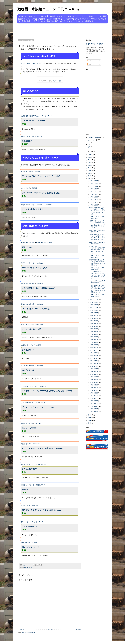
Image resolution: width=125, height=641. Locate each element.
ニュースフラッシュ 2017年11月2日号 (97, 242)
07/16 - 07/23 (94, 337)
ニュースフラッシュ (94, 137)
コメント (90, 64)
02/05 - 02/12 (94, 398)
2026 (90, 154)
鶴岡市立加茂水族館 (27, 283)
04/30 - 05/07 (94, 366)
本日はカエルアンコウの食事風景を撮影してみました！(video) (47, 391)
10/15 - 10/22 (94, 302)
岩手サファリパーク (27, 263)
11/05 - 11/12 (94, 202)
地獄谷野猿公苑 (26, 444)
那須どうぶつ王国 (27, 324)
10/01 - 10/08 (94, 307)
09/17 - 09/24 (94, 313)
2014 (90, 420)
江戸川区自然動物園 (27, 365)
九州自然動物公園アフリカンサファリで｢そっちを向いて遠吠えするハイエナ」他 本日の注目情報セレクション (97, 289)
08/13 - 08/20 (94, 326)
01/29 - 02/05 (94, 401)
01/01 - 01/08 (94, 411)
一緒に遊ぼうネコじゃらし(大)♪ (34, 268)
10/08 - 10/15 (94, 305)
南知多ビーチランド (27, 485)
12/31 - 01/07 (94, 181)
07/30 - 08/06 (94, 331)
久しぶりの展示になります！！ (34, 209)
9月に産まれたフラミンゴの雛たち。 (36, 309)
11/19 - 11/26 (94, 197)
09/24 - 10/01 (94, 310)
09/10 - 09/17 (94, 315)
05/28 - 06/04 (94, 355)
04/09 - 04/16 (94, 374)
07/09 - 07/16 (94, 339)
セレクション (28, 567)
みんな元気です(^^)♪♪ (30, 469)
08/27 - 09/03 (94, 321)
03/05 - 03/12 (94, 387)
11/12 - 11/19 (94, 199)
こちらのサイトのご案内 (94, 44)
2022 (90, 165)
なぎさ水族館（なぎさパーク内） (32, 204)
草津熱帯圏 (25, 345)
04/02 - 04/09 (94, 377)
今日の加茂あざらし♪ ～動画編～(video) (38, 288)
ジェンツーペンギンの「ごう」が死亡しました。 (41, 193)
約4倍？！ (26, 489)
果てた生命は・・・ (30, 247)
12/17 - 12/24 (94, 186)
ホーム (50, 629)
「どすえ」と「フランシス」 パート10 (38, 407)
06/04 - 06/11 (94, 353)
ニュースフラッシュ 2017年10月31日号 (97, 268)
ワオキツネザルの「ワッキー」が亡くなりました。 (42, 176)
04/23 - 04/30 (94, 369)
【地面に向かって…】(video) (33, 121)
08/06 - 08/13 (94, 329)
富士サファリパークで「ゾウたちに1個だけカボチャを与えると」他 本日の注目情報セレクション (97, 250)
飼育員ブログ (40, 485)
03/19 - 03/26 (94, 382)
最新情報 (35, 188)
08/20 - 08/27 (94, 323)
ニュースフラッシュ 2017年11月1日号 (97, 256)
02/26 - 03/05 (94, 390)
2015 (90, 417)
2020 (90, 170)
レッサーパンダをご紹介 (31, 329)
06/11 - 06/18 (94, 350)
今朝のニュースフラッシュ (30, 63)
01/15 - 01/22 (94, 406)
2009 (90, 423)
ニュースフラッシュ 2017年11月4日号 (97, 217)
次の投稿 (21, 629)
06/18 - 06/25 (94, 347)
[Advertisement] (55, 31)
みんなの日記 (42, 464)
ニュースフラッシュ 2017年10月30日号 (97, 281)
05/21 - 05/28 (94, 358)
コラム (90, 144)
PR (89, 142)
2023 (90, 162)
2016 (90, 415)
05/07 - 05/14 (94, 363)
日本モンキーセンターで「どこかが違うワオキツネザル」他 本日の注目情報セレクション (97, 237)
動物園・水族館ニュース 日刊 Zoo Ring (48, 9)
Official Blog (39, 324)
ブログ (43, 403)
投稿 (89, 60)
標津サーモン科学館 (27, 242)
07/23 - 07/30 (94, 334)
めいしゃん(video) (29, 428)
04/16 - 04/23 (94, 371)
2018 (90, 176)
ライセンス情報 (57, 81)
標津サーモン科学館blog (44, 242)
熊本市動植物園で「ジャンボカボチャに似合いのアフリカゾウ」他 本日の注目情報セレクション (97, 211)
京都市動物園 (25, 505)
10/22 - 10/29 (94, 299)
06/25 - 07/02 (94, 345)
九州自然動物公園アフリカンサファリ (33, 116)
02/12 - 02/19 (94, 395)
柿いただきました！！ (31, 547)
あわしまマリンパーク (28, 464)
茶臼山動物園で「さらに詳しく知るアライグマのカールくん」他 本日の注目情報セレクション (97, 275)
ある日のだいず (28, 370)
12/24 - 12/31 (94, 183)
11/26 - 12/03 (94, 194)
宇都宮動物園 (25, 136)
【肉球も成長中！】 (30, 527)
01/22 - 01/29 (94, 403)
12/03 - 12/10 (94, 191)
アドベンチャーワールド (29, 522)
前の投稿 (78, 629)
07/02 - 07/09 (94, 342)
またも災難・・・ (29, 350)
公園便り (35, 542)
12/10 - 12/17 (94, 189)
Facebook (51, 116)
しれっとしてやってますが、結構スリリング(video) (42, 448)
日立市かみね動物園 (27, 304)
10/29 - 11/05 (94, 205)
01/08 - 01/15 (94, 409)
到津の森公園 (25, 542)
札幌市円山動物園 (27, 171)
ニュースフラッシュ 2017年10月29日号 (97, 295)
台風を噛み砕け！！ (30, 141)
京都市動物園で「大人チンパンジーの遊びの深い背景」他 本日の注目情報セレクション (97, 262)
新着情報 (38, 171)
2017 (90, 178)
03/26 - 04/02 (94, 379)
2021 (90, 168)
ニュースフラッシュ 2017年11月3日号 (97, 231)
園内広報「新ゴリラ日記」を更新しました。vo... (41, 510)
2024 (90, 160)
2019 (90, 173)
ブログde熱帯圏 (35, 345)
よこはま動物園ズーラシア (30, 403)
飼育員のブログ (37, 136)
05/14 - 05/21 (94, 361)
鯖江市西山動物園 (27, 423)
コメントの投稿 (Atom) (28, 632)
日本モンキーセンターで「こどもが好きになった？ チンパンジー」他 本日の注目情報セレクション (97, 224)
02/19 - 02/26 (94, 393)
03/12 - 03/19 (94, 385)
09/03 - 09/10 (94, 318)
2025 (90, 157)
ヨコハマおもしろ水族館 (29, 386)
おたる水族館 (25, 188)
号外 (89, 147)
